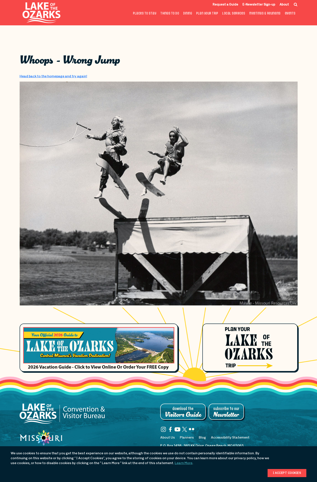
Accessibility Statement (230, 437)
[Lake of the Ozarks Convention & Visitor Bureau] (62, 416)
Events (290, 14)
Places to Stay (144, 14)
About (284, 4)
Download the (183, 412)
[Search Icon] (296, 4)
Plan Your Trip (207, 14)
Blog (202, 437)
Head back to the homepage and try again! (53, 76)
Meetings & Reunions (265, 14)
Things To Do (169, 14)
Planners (187, 437)
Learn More (183, 463)
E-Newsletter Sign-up (258, 4)
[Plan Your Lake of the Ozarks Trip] (249, 347)
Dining (187, 14)
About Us (167, 437)
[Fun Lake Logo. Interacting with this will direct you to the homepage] (41, 12)
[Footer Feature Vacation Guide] (99, 347)
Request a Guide (225, 4)
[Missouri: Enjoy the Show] (41, 442)
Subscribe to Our (226, 412)
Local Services (233, 14)
